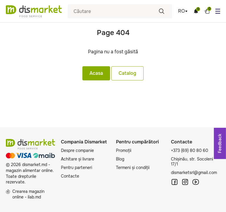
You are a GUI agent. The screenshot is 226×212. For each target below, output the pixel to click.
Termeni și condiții (132, 167)
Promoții (123, 150)
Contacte (70, 176)
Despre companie (77, 150)
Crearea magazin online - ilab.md (25, 194)
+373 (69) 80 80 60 (189, 150)
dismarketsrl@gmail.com (194, 172)
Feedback (219, 143)
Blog (120, 159)
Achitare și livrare (77, 159)
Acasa (96, 73)
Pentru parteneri (76, 167)
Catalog (127, 73)
